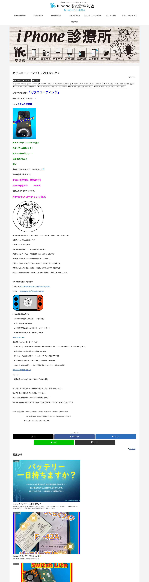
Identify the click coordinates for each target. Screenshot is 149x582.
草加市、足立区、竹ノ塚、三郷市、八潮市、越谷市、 (110, 86)
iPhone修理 (17, 80)
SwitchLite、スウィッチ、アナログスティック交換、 (54, 84)
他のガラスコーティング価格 (29, 196)
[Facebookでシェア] (74, 436)
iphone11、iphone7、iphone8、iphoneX (25, 84)
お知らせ (35, 80)
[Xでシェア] (33, 436)
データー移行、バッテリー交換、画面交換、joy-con (119, 84)
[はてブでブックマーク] (116, 436)
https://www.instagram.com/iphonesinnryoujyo (35, 286)
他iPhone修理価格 (18, 337)
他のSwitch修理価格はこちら (22, 370)
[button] (95, 442)
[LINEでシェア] (54, 442)
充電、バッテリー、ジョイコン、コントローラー (52, 86)
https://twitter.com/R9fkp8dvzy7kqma (32, 291)
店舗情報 (129, 576)
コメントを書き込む (74, 555)
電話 (136, 576)
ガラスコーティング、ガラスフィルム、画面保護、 (87, 84)
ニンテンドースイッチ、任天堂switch (24, 86)
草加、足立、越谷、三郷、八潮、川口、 (80, 86)
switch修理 (27, 80)
